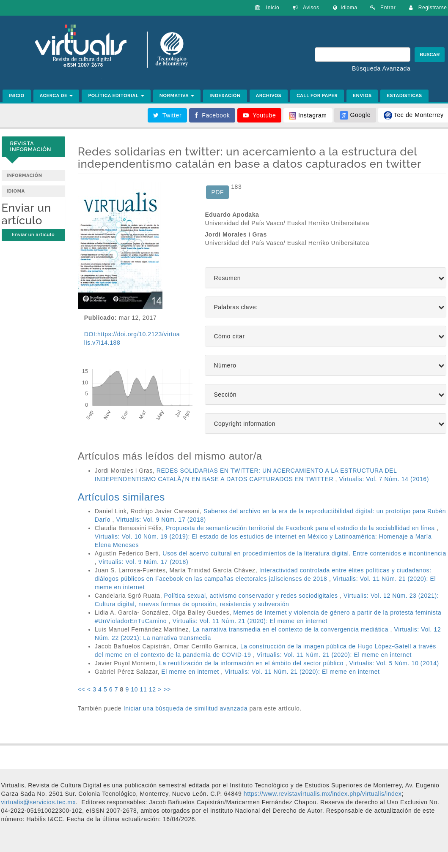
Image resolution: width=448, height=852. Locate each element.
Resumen (227, 278)
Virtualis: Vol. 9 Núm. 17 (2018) (161, 519)
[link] (38, 802)
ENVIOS (362, 95)
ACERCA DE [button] (56, 95)
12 (152, 689)
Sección (225, 395)
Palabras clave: (236, 307)
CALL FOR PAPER (317, 95)
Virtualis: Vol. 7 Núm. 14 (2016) (384, 479)
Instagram (308, 116)
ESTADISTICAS (404, 95)
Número (225, 365)
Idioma (16, 191)
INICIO (17, 95)
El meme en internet (191, 671)
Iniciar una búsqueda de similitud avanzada (185, 708)
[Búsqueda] (362, 54)
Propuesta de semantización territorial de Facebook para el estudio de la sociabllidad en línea (301, 528)
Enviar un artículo (33, 234)
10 (134, 689)
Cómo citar (229, 336)
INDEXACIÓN (225, 95)
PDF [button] (217, 192)
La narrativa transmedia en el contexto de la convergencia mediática (291, 629)
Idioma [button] (345, 8)
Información (24, 175)
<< (81, 689)
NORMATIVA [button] (177, 95)
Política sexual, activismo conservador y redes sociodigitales (252, 595)
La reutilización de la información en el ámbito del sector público (252, 663)
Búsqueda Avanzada (381, 68)
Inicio (267, 8)
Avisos (306, 8)
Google (355, 115)
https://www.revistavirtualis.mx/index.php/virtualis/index (321, 793)
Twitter (167, 115)
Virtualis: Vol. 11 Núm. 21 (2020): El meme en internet (250, 621)
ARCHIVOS (268, 95)
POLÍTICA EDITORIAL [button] (116, 95)
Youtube (259, 115)
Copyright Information (244, 424)
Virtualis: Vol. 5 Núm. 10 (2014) (394, 663)
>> (167, 689)
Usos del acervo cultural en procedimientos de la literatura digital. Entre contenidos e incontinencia (304, 553)
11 (143, 689)
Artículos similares (121, 497)
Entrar (383, 8)
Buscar (430, 54)
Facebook (212, 115)
